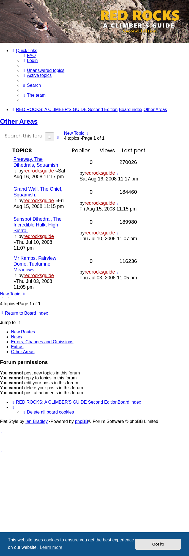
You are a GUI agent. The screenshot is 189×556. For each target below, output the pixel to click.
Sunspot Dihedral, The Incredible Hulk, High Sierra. (37, 224)
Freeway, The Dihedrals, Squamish (35, 162)
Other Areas (19, 121)
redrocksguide (39, 171)
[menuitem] (29, 55)
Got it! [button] (158, 544)
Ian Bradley (36, 421)
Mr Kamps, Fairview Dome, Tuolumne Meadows (34, 263)
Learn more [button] (51, 547)
